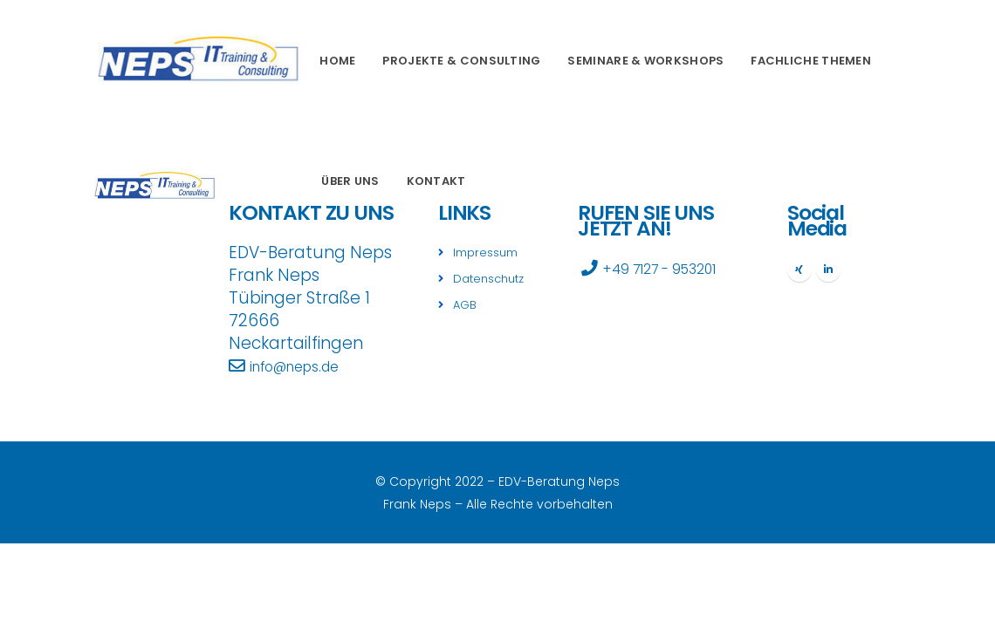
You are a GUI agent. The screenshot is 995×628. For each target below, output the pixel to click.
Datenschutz (494, 277)
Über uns (350, 181)
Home (337, 60)
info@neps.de (305, 366)
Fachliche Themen (811, 60)
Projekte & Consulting (461, 60)
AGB (467, 302)
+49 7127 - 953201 (673, 268)
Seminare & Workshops (645, 60)
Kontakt (436, 181)
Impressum (489, 251)
